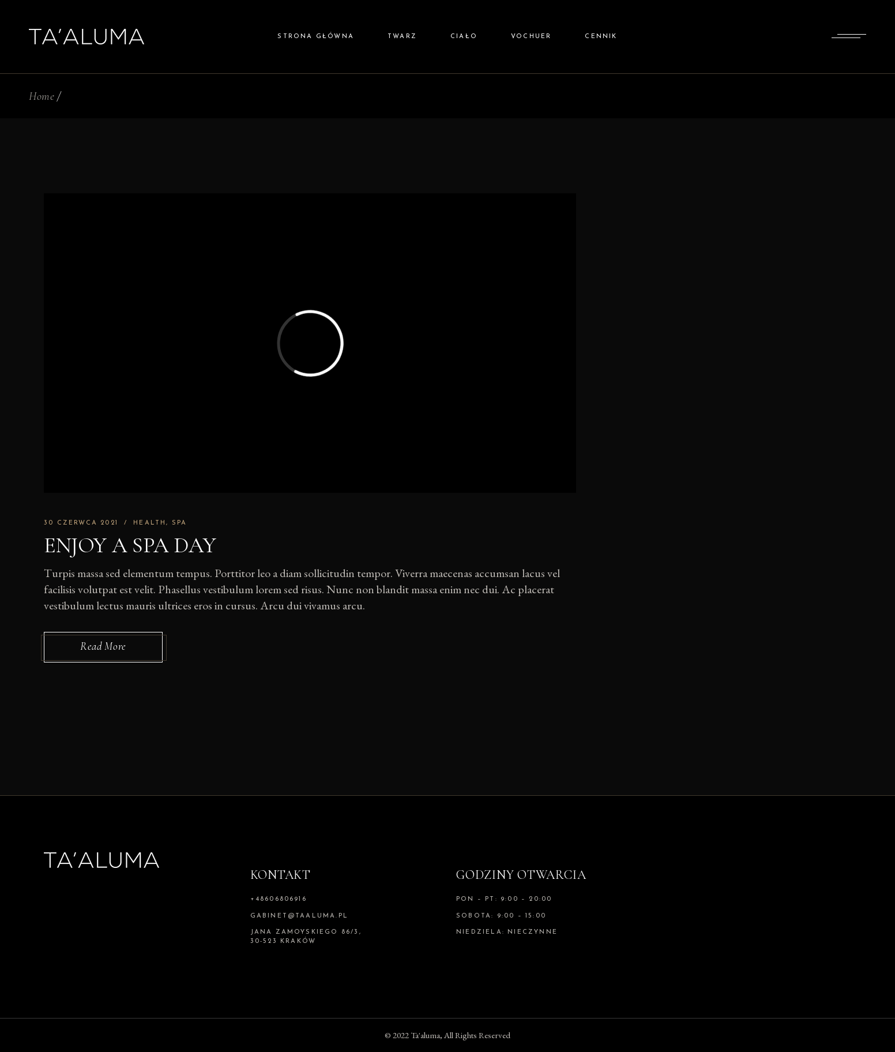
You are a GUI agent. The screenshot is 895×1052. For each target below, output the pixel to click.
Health (149, 523)
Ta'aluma (425, 1034)
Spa (179, 523)
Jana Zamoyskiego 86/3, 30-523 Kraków (306, 936)
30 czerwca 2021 (81, 523)
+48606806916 (278, 899)
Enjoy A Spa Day (130, 545)
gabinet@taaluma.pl (299, 916)
